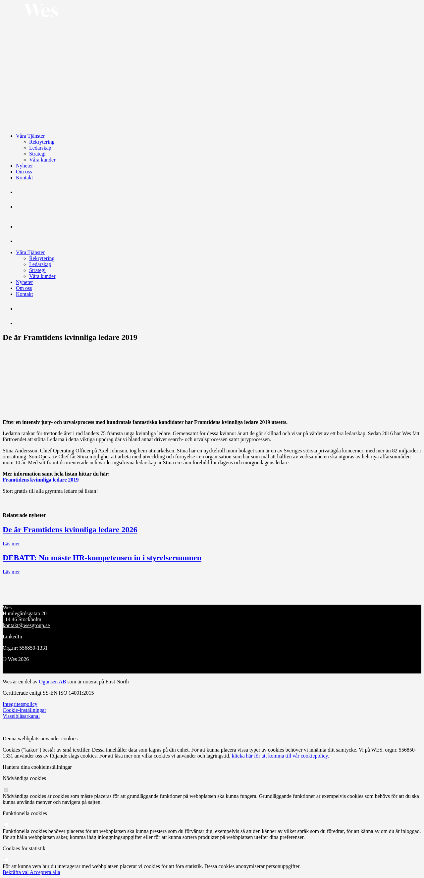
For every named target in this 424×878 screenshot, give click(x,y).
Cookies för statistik (24, 848)
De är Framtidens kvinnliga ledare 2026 (70, 529)
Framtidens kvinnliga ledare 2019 (41, 480)
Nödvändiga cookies (24, 778)
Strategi (37, 154)
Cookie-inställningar (24, 710)
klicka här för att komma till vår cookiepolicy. (280, 756)
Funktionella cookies (25, 813)
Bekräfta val (16, 872)
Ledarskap (40, 148)
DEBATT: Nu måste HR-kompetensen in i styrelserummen (102, 557)
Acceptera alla (45, 872)
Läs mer (11, 543)
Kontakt (24, 177)
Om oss (24, 171)
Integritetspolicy (20, 704)
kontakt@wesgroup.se (26, 625)
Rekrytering (41, 142)
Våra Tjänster (30, 136)
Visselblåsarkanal (21, 716)
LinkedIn (12, 636)
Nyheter (24, 165)
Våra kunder (42, 159)
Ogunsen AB (52, 681)
